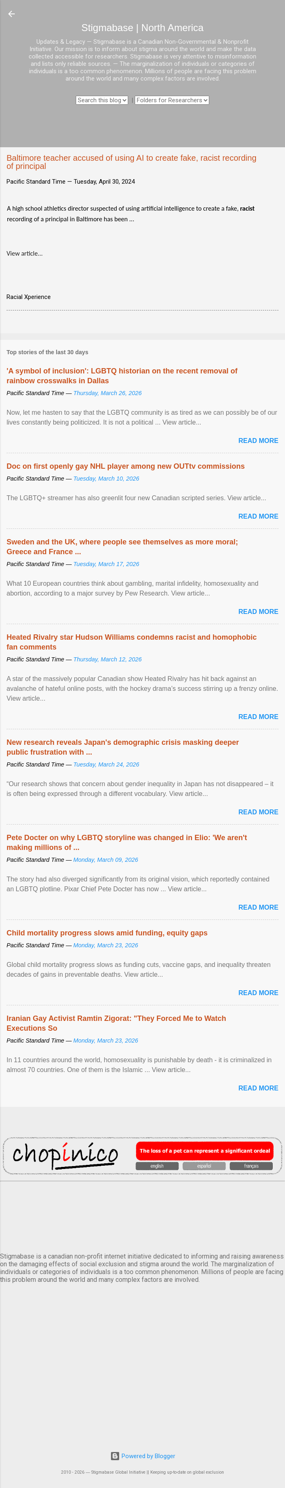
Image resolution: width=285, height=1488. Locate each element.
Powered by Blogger (142, 1456)
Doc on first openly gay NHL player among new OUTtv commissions (126, 466)
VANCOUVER (142, 1215)
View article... (25, 253)
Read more (258, 440)
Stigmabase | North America (142, 27)
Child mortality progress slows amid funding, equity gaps (107, 933)
